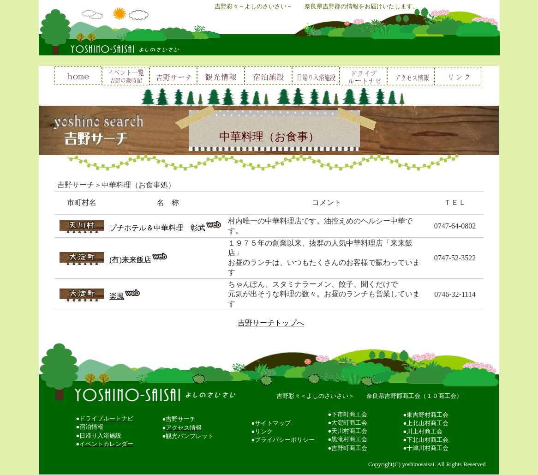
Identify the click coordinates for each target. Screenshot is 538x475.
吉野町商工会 (349, 448)
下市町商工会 (349, 414)
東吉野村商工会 (427, 414)
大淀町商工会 (349, 422)
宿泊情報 (91, 426)
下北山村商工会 (427, 439)
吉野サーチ (181, 418)
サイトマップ (273, 423)
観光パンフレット (190, 436)
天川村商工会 (349, 430)
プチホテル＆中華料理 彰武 (157, 228)
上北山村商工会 (427, 423)
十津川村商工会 (427, 448)
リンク (264, 431)
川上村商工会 (424, 431)
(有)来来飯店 (130, 260)
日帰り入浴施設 (100, 435)
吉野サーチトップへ (271, 323)
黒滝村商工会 (349, 439)
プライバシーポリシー (285, 439)
